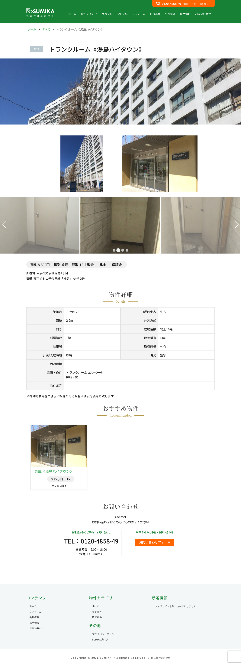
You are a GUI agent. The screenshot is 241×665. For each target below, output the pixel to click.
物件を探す (87, 14)
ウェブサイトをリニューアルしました (175, 606)
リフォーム (138, 14)
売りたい (107, 14)
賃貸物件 (97, 617)
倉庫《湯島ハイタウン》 (54, 471)
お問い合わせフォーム (155, 542)
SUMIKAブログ (100, 639)
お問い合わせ (203, 14)
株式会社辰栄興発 (160, 658)
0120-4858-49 (171, 3)
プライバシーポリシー (104, 634)
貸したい (122, 14)
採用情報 (185, 14)
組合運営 (155, 14)
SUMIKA (40, 12)
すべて (95, 606)
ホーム (72, 14)
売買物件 (97, 611)
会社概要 (170, 14)
